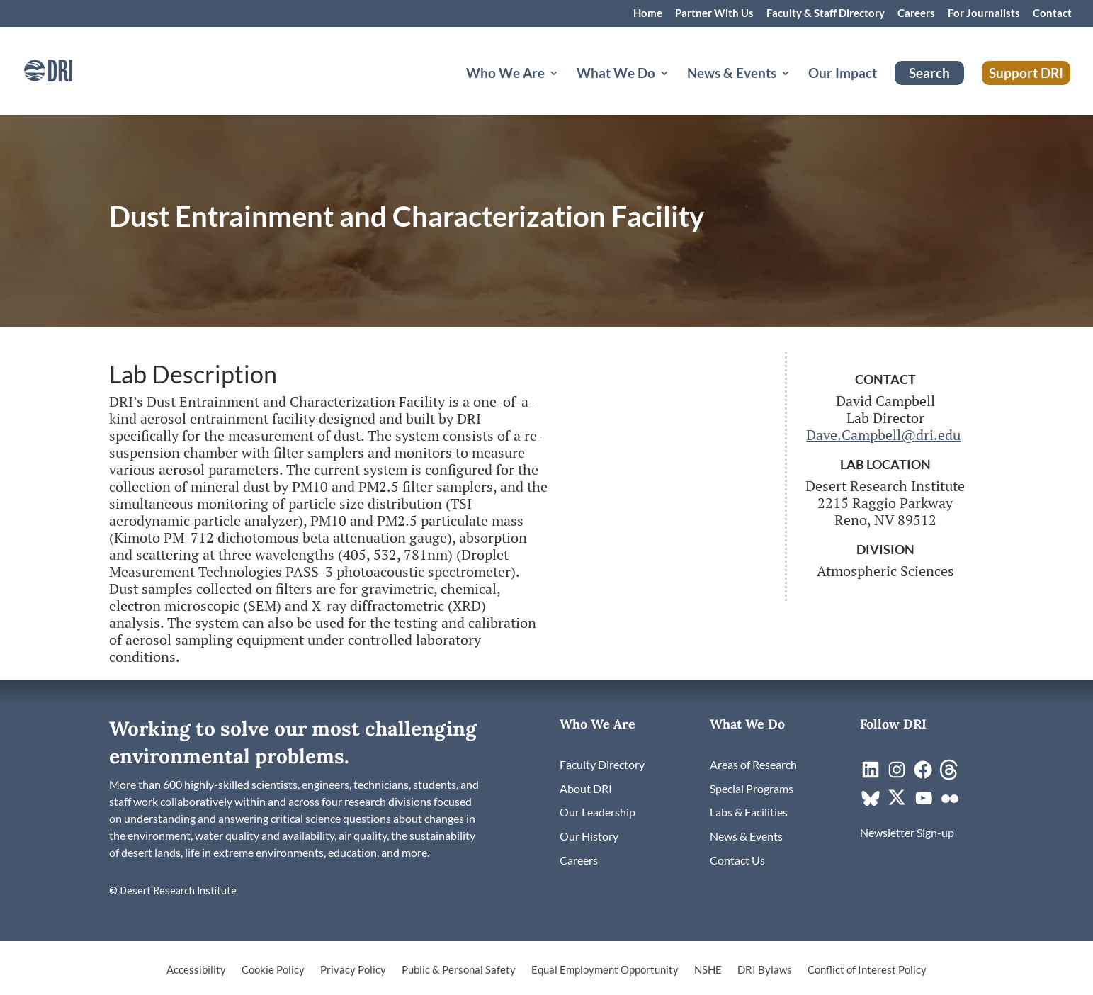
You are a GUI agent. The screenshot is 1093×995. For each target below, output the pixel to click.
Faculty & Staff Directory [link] (825, 13)
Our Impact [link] (842, 74)
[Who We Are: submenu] (565, 90)
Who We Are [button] (505, 74)
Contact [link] (1052, 13)
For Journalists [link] (984, 13)
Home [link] (647, 13)
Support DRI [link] (1026, 72)
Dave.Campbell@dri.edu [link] (883, 434)
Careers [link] (916, 13)
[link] (67, 69)
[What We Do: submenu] (675, 90)
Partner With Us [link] (714, 13)
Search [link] (929, 72)
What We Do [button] (616, 74)
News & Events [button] (731, 74)
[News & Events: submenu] (796, 90)
